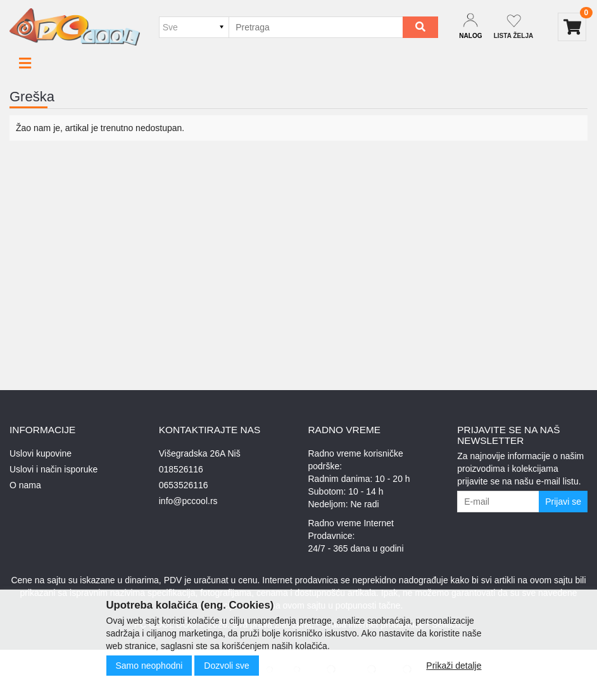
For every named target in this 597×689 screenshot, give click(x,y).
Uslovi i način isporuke (53, 469)
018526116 (181, 469)
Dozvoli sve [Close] (226, 666)
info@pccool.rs (188, 501)
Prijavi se (563, 501)
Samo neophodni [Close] (149, 666)
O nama (25, 485)
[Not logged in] (513, 27)
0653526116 (183, 485)
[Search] (420, 27)
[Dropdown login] (470, 26)
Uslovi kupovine (40, 453)
